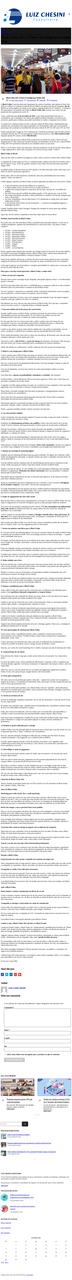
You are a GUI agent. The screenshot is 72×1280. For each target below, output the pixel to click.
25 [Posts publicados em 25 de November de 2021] (46, 1256)
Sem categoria (31, 100)
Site (5, 1046)
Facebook (2, 974)
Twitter (6, 974)
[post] (3, 1136)
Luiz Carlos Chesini (17, 100)
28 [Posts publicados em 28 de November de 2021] (6, 1259)
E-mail (7, 1038)
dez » (6, 1262)
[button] (32, 1115)
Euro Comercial (6, 1228)
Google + (15, 974)
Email (19, 974)
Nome (7, 1030)
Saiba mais (11, 1109)
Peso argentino (5, 1233)
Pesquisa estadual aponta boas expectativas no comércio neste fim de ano (29, 1143)
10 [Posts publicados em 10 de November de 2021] (36, 1248)
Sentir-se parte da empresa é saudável (18, 1135)
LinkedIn (11, 974)
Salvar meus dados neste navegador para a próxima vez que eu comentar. (33, 1054)
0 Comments (53, 100)
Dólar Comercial (6, 1223)
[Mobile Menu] (69, 14)
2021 (3, 1275)
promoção (43, 100)
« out (2, 1262)
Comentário (9, 1007)
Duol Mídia (30, 1275)
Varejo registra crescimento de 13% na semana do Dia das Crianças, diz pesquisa (31, 1152)
